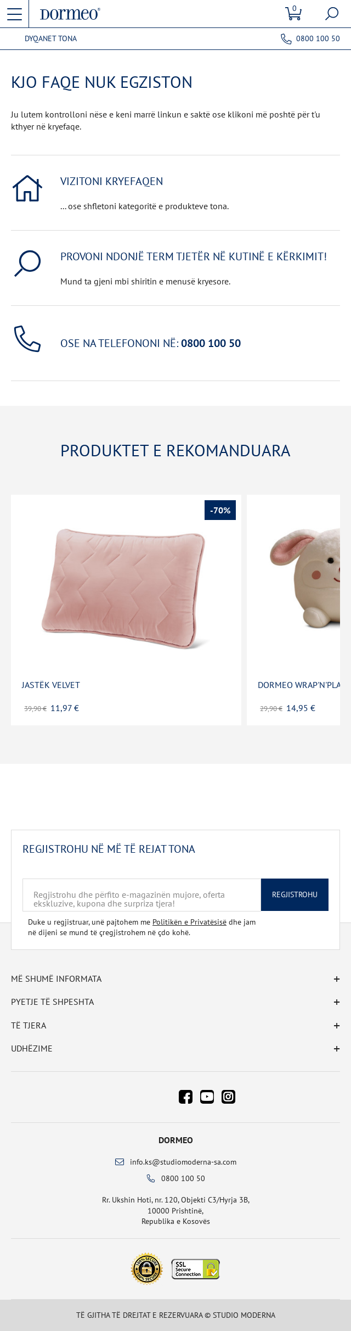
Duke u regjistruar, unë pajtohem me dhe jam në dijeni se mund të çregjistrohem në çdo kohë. (142, 927)
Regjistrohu (295, 894)
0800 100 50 (318, 38)
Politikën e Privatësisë (189, 922)
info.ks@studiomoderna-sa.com (183, 1162)
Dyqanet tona (51, 38)
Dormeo (175, 1139)
